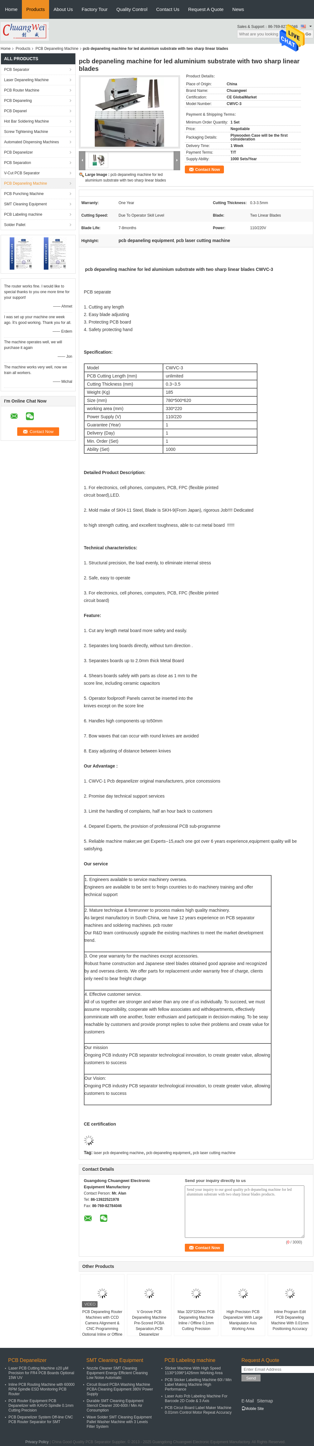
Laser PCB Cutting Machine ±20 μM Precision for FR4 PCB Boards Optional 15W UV (41, 1373)
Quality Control (131, 9)
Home (11, 9)
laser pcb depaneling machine (119, 1153)
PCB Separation (17, 163)
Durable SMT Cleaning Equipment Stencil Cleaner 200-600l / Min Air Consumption (115, 1405)
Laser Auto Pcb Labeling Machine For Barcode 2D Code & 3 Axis (196, 1398)
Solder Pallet (14, 225)
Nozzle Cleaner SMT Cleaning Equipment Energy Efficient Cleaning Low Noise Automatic (117, 1373)
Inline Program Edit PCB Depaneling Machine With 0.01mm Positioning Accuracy (289, 1320)
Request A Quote (205, 9)
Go (308, 34)
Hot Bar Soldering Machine (26, 121)
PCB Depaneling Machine (56, 48)
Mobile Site (252, 1408)
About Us (63, 9)
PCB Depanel (15, 111)
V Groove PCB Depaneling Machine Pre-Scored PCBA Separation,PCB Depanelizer (149, 1323)
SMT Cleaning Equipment (25, 204)
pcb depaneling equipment (168, 1153)
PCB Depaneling (18, 100)
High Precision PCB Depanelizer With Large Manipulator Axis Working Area (242, 1320)
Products (35, 9)
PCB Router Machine (21, 90)
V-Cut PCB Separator (22, 173)
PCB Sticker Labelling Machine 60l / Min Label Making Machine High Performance (198, 1384)
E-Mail (247, 1400)
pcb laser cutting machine (214, 1153)
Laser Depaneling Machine (26, 80)
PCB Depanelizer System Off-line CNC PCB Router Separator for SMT (40, 1419)
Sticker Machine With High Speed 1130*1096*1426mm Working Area (194, 1370)
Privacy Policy (37, 1442)
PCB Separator (16, 69)
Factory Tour (95, 9)
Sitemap (265, 1400)
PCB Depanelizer (18, 152)
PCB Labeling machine (23, 214)
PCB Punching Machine (24, 194)
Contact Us (167, 9)
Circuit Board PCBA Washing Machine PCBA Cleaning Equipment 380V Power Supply (120, 1389)
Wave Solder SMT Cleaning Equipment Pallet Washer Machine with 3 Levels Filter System (119, 1422)
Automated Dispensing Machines (31, 142)
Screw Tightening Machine (26, 131)
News (238, 9)
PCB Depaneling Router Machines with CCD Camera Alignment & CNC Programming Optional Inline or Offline (102, 1323)
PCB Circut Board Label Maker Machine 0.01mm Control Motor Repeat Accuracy (198, 1410)
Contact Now (207, 169)
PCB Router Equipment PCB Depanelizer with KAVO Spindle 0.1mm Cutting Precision (40, 1405)
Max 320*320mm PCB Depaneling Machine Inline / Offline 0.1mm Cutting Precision (196, 1320)
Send (251, 1378)
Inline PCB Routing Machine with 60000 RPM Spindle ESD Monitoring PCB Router (41, 1389)
